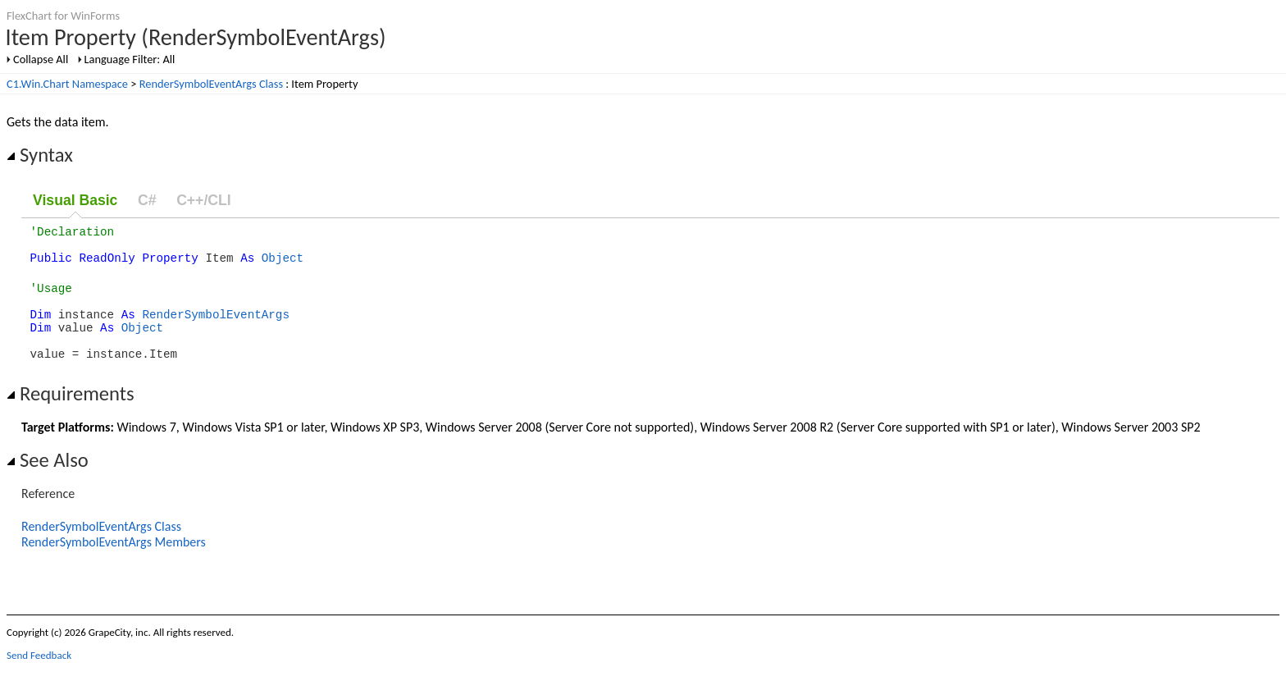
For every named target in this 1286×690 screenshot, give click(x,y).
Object (282, 264)
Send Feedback (39, 677)
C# (147, 200)
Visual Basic (75, 200)
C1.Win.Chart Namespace (67, 83)
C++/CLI (203, 200)
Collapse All (40, 59)
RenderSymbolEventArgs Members (113, 564)
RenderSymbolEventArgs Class (211, 83)
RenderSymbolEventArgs (216, 328)
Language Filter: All (130, 59)
